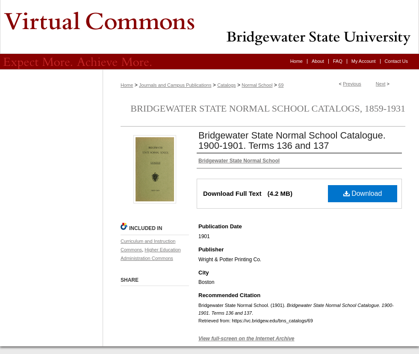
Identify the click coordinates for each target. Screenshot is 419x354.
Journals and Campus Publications (175, 85)
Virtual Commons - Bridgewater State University (209, 27)
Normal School (257, 85)
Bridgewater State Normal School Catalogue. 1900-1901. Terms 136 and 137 (292, 140)
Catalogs (226, 85)
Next (381, 83)
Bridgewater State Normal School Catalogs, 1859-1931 (267, 108)
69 (280, 85)
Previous (352, 83)
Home (127, 85)
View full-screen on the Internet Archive (246, 339)
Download (362, 193)
